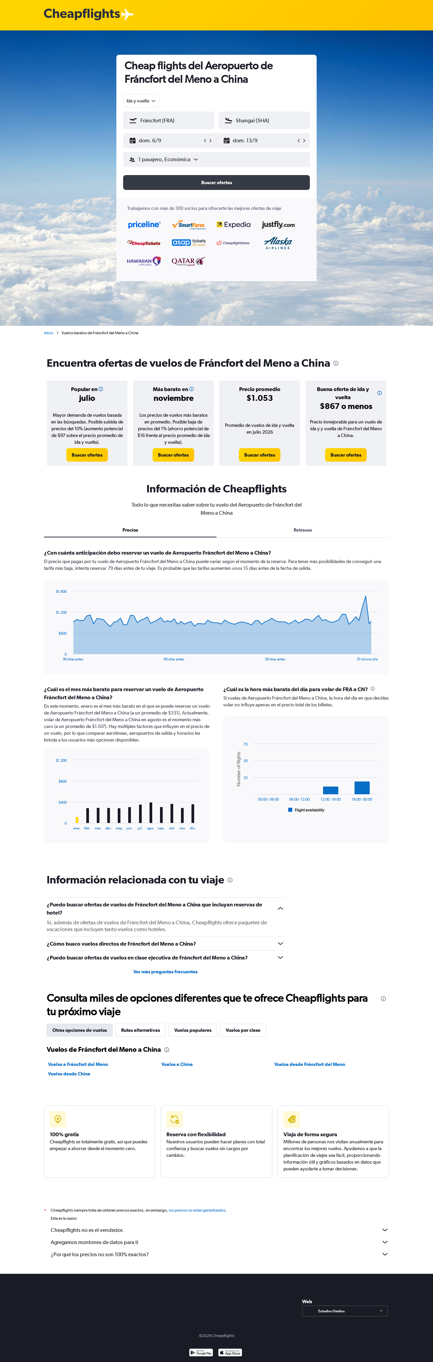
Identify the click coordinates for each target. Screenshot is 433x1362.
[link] (87, 455)
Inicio (48, 333)
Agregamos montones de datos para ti (220, 1242)
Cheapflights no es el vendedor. (220, 1230)
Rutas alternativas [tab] (140, 1030)
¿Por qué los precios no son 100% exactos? (220, 1254)
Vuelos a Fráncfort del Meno (78, 1064)
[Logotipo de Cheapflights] (82, 14)
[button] (165, 140)
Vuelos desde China (69, 1073)
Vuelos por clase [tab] (243, 1030)
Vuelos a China (177, 1064)
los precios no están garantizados (197, 1210)
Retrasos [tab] (303, 530)
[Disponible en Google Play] (201, 1353)
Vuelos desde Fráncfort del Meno (309, 1064)
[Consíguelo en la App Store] (230, 1353)
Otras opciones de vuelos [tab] (79, 1030)
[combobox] (141, 100)
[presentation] (336, 363)
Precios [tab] (130, 530)
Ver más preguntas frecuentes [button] (165, 971)
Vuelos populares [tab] (192, 1030)
